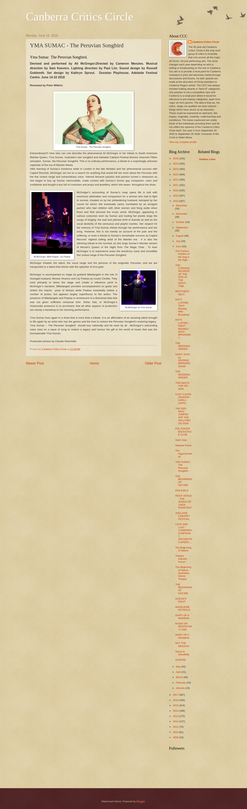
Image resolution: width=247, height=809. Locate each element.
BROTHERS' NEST (182, 293)
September (182, 227)
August (180, 235)
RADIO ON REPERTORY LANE (183, 626)
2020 (176, 190)
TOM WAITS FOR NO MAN (182, 385)
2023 (176, 174)
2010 (176, 732)
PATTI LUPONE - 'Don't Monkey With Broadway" (182, 307)
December (181, 205)
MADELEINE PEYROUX (182, 608)
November (181, 213)
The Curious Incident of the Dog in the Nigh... (182, 255)
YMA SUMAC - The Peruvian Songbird (183, 466)
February (181, 682)
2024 (176, 169)
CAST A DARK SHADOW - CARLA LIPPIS (183, 399)
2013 (176, 716)
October (180, 222)
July (178, 241)
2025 (176, 163)
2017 (176, 694)
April (178, 672)
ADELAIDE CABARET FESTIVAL (182, 516)
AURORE (180, 659)
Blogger (140, 801)
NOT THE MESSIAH (182, 644)
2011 (176, 726)
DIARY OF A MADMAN (182, 617)
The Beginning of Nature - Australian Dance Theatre (183, 573)
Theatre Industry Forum (181, 558)
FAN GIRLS (181, 490)
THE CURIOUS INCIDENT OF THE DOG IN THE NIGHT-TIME (182, 276)
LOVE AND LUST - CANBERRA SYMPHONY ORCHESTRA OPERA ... (183, 533)
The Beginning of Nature (183, 549)
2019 (176, 195)
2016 (176, 700)
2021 (176, 185)
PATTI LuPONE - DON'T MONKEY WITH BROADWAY (183, 328)
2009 (176, 737)
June (179, 246)
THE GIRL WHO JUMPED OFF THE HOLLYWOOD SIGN (182, 416)
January (180, 688)
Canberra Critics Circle (79, 16)
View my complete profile (183, 142)
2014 (176, 710)
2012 (176, 721)
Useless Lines (207, 159)
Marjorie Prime (183, 445)
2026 (176, 158)
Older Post (153, 363)
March (179, 677)
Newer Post (35, 363)
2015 (176, 705)
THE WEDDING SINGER (182, 346)
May (178, 666)
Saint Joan (181, 440)
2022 (176, 179)
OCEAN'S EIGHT (180, 600)
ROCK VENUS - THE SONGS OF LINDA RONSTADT (183, 501)
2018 (176, 201)
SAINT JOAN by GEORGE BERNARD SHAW (182, 360)
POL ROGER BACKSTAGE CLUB (183, 431)
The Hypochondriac (183, 453)
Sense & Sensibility (182, 653)
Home (94, 363)
